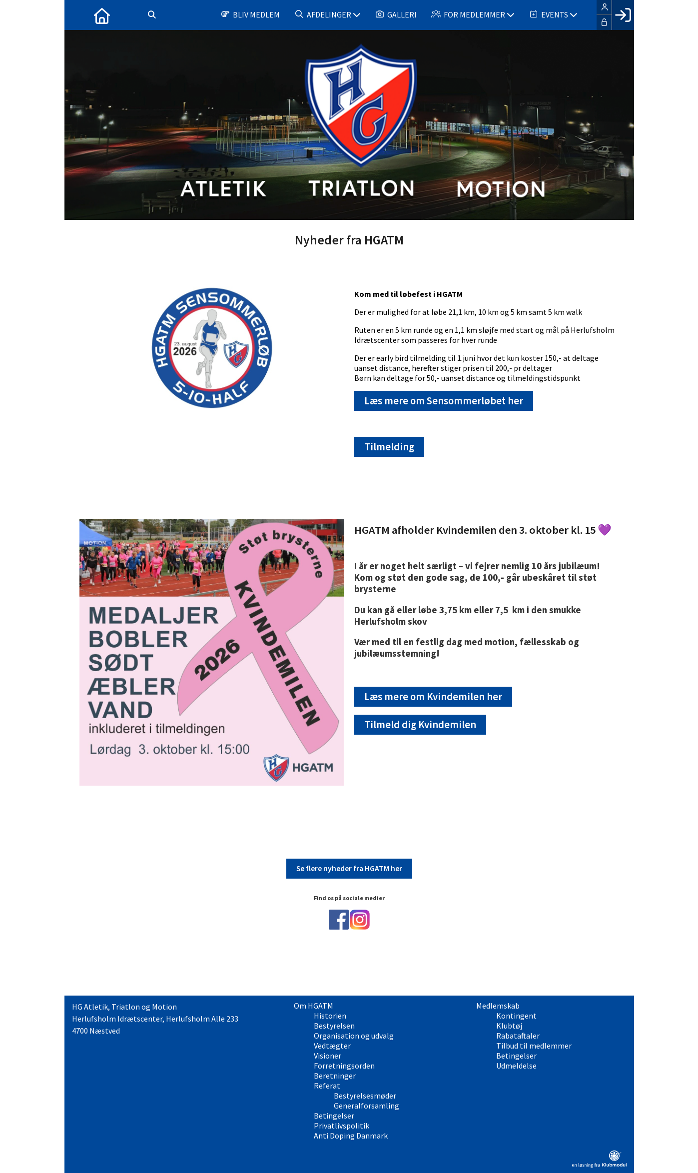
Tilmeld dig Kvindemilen (420, 724)
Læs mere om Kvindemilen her (433, 696)
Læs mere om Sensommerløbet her (443, 400)
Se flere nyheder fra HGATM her (349, 868)
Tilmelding (389, 446)
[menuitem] (79, 15)
